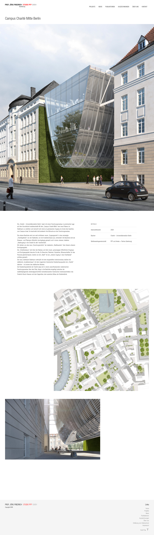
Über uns (135, 7)
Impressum (146, 525)
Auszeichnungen (123, 7)
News (100, 7)
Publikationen (110, 7)
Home (147, 508)
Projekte (92, 7)
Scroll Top (144, 530)
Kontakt (144, 7)
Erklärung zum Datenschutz (141, 523)
